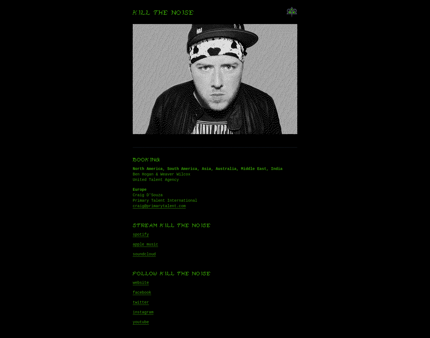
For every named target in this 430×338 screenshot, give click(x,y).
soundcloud (144, 254)
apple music (145, 244)
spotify (141, 234)
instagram (143, 312)
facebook (142, 292)
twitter (141, 302)
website (141, 283)
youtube (141, 322)
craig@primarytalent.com (159, 206)
